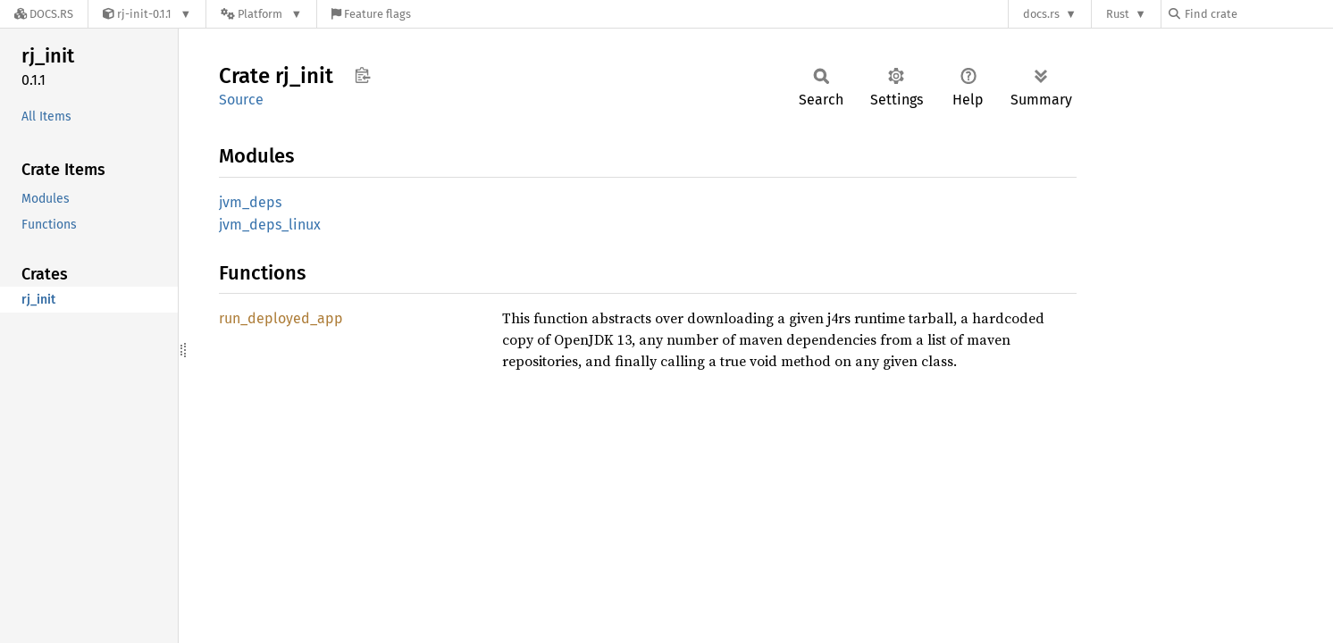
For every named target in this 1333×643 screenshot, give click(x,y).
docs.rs (1041, 14)
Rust (1117, 14)
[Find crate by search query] (1258, 14)
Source (241, 99)
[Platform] (261, 14)
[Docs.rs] (44, 14)
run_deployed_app (281, 318)
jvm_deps (250, 202)
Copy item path (362, 75)
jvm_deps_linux (270, 224)
